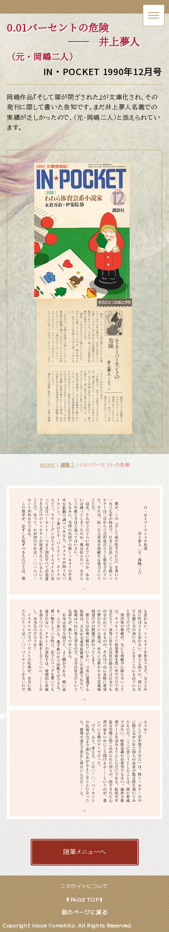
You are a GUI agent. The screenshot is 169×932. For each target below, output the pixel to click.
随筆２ (67, 464)
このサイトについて (84, 885)
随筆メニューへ (84, 852)
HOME (47, 464)
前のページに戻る (85, 912)
